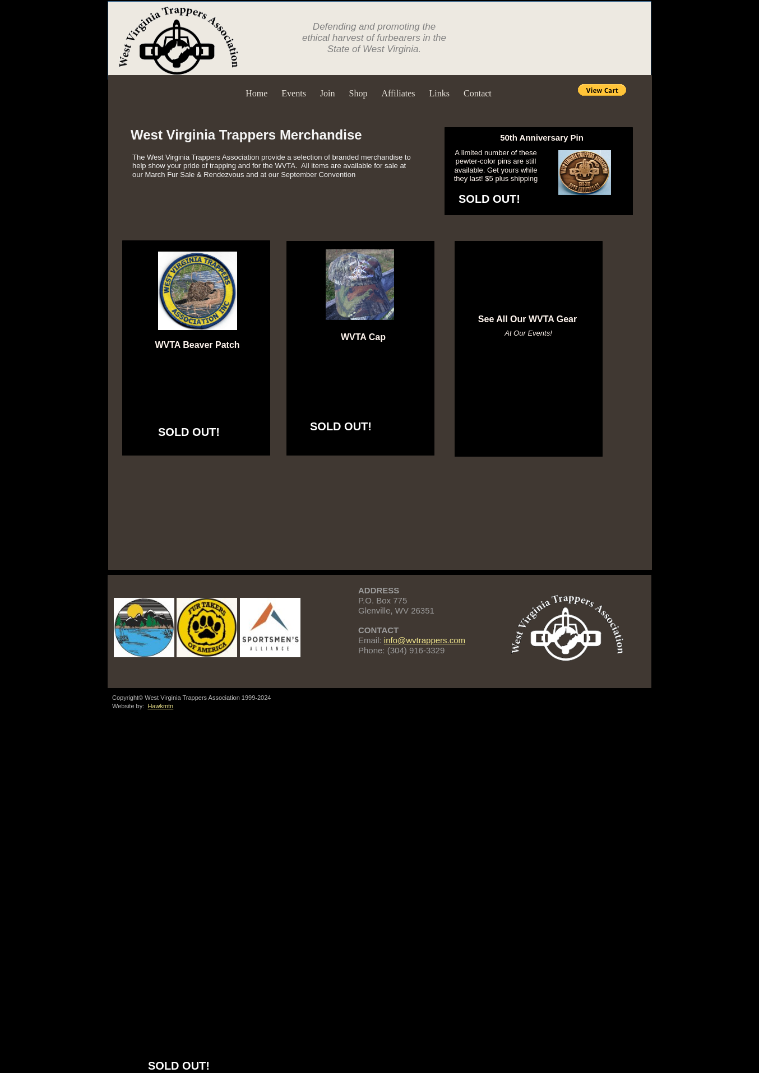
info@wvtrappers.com (424, 640)
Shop (358, 93)
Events (293, 93)
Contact (478, 93)
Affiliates (398, 93)
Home (256, 93)
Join (327, 93)
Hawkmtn (160, 706)
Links (439, 93)
